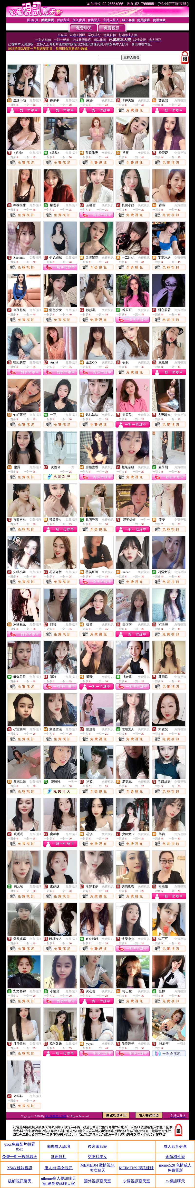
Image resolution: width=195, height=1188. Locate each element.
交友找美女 (97, 1157)
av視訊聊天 (175, 1181)
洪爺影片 (58, 1157)
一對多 (181, 1043)
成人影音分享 (175, 1146)
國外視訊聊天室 (97, 1181)
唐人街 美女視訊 (58, 1168)
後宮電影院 (97, 1146)
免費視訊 (35, 100)
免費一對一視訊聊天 (19, 1157)
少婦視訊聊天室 (136, 1181)
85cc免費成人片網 (56, 1116)
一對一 (72, 467)
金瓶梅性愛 (175, 1157)
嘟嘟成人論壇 (58, 1146)
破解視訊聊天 (19, 1181)
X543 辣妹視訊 (19, 1168)
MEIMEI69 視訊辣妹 (136, 1168)
